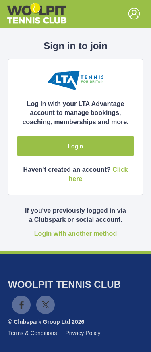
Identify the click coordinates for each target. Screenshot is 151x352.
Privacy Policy (82, 333)
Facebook (21, 305)
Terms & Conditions (32, 333)
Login (75, 146)
